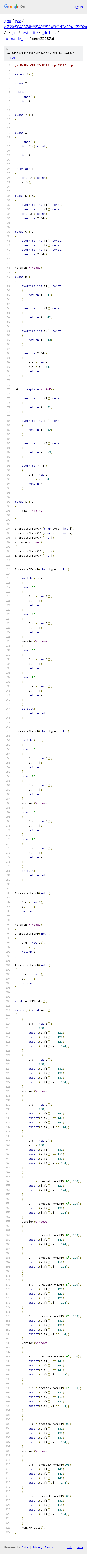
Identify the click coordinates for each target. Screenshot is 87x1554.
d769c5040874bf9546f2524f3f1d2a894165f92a (45, 26)
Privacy (37, 1547)
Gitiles (26, 1547)
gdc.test (48, 32)
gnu (7, 20)
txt (69, 1547)
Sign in (78, 7)
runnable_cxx (16, 38)
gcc (18, 20)
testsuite (29, 32)
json (79, 1547)
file (11, 58)
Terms (49, 1547)
